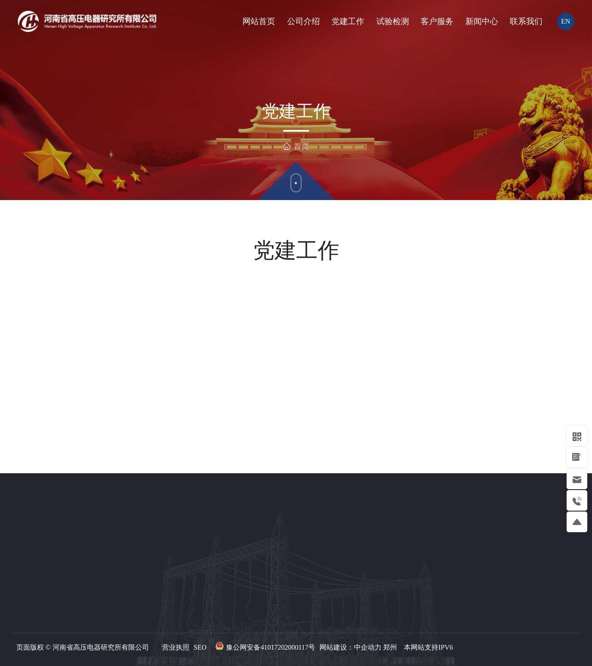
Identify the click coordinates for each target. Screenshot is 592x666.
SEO (200, 647)
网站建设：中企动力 (350, 647)
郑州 (390, 647)
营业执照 (175, 647)
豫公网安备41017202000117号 (270, 647)
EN (565, 21)
